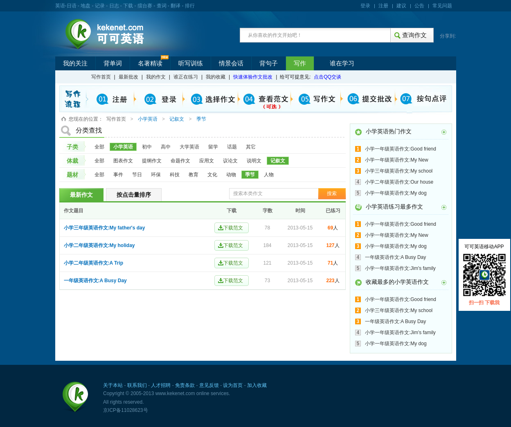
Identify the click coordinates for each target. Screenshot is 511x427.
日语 (72, 6)
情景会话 (231, 63)
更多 (443, 132)
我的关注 (75, 63)
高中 (166, 147)
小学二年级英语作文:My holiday (99, 245)
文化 (212, 175)
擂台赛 (144, 6)
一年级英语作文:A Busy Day (95, 280)
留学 (213, 147)
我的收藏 (215, 77)
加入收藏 (257, 385)
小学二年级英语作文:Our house (399, 182)
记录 (100, 6)
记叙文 (277, 161)
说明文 (254, 161)
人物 (269, 175)
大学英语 (189, 147)
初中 (147, 147)
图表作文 (123, 161)
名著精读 (150, 63)
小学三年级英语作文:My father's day (104, 228)
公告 (419, 6)
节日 (137, 175)
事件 (118, 175)
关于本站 (113, 385)
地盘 (85, 6)
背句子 (268, 63)
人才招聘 (161, 385)
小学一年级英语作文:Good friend (400, 149)
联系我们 (137, 385)
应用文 (206, 161)
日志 (114, 6)
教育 (193, 175)
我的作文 (156, 77)
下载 (128, 6)
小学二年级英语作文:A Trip (94, 263)
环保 (156, 175)
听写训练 (190, 63)
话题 (232, 147)
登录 (365, 6)
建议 (401, 6)
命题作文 (180, 161)
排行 (190, 6)
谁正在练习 (185, 77)
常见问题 (442, 6)
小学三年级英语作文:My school (398, 171)
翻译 (175, 6)
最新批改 (128, 77)
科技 (175, 175)
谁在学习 (342, 63)
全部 (99, 147)
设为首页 (233, 385)
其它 (251, 147)
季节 (250, 175)
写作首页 (101, 77)
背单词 (113, 63)
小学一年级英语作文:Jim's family (400, 268)
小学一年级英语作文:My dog (396, 193)
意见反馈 (209, 385)
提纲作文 (152, 161)
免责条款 (185, 385)
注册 (383, 6)
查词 (162, 6)
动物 (231, 175)
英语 (60, 6)
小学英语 (123, 147)
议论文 (230, 161)
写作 (300, 63)
